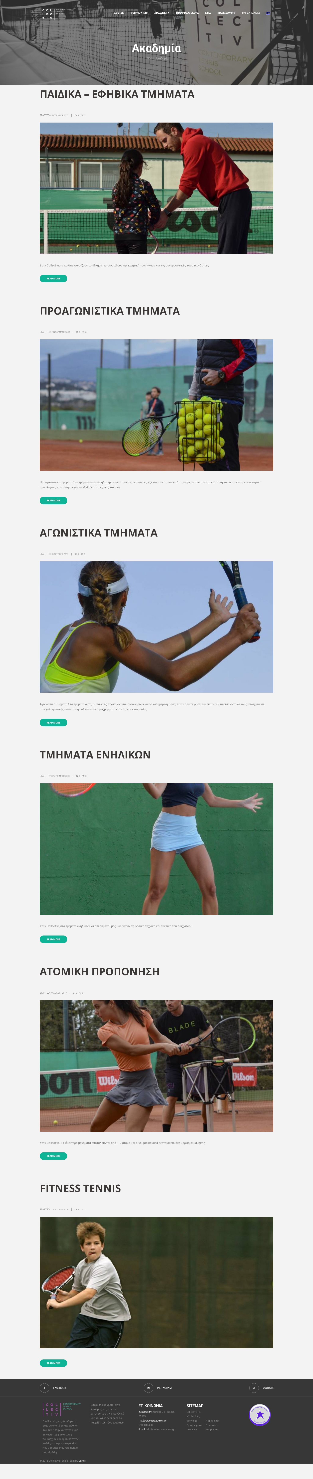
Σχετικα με (139, 13)
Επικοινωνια (251, 13)
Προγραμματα (187, 13)
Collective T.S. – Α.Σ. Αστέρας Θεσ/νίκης (195, 1431)
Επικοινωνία (213, 1440)
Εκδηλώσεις (226, 13)
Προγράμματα (195, 1440)
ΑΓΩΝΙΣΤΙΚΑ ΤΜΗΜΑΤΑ (103, 537)
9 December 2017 (60, 115)
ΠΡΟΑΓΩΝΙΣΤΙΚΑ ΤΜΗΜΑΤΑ (115, 312)
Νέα (208, 13)
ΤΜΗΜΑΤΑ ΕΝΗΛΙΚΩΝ (99, 761)
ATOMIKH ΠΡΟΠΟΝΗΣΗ (104, 979)
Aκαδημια (161, 13)
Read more (56, 280)
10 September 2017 (61, 782)
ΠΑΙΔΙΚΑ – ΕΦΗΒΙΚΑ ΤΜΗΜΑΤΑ (123, 93)
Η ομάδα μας (213, 1436)
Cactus (83, 1476)
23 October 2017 (60, 558)
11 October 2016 (60, 1220)
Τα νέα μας (192, 1445)
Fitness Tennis (83, 1198)
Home (148, 58)
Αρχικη (119, 13)
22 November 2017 (61, 334)
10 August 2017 (59, 1001)
